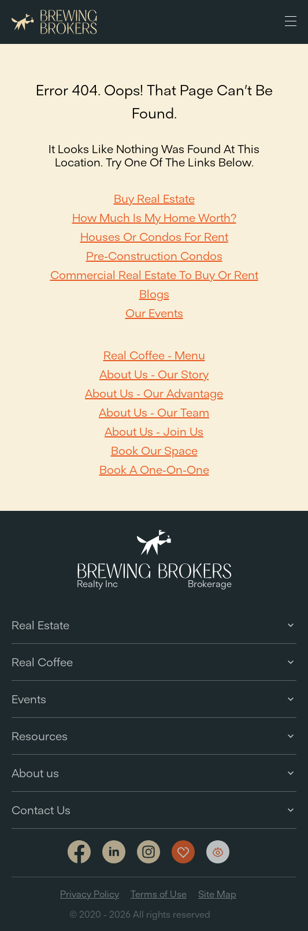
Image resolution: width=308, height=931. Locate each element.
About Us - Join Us (154, 431)
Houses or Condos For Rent (154, 236)
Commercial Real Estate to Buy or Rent (154, 275)
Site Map (217, 894)
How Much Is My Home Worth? (154, 217)
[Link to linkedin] (113, 851)
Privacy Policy (89, 894)
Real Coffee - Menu (154, 355)
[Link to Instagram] (148, 852)
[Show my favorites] (183, 851)
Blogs (154, 294)
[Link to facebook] (79, 852)
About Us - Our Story (154, 374)
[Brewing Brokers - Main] (54, 22)
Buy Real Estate (154, 198)
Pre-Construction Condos (154, 255)
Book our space (154, 450)
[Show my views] (217, 851)
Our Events (154, 313)
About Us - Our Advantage (154, 393)
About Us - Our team (154, 412)
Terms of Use (159, 894)
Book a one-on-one (154, 469)
